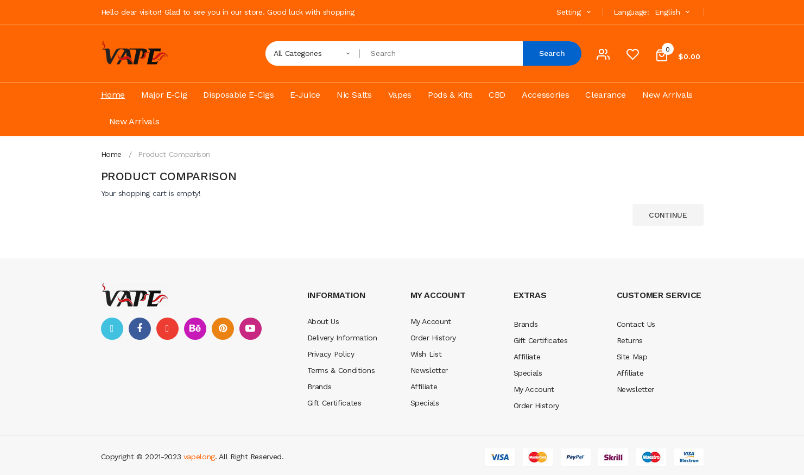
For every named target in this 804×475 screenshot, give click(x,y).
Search (552, 53)
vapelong (199, 456)
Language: (631, 12)
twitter (112, 329)
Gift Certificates (334, 402)
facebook (140, 329)
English (674, 12)
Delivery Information (342, 337)
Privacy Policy (330, 354)
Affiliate (424, 386)
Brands (319, 386)
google (167, 329)
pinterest (223, 329)
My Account (431, 321)
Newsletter (429, 370)
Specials (424, 402)
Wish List (426, 354)
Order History (433, 337)
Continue (668, 215)
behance (195, 329)
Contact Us (636, 324)
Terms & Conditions (341, 370)
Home (111, 154)
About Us (323, 321)
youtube (250, 329)
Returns (630, 340)
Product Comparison (174, 154)
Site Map (632, 356)
